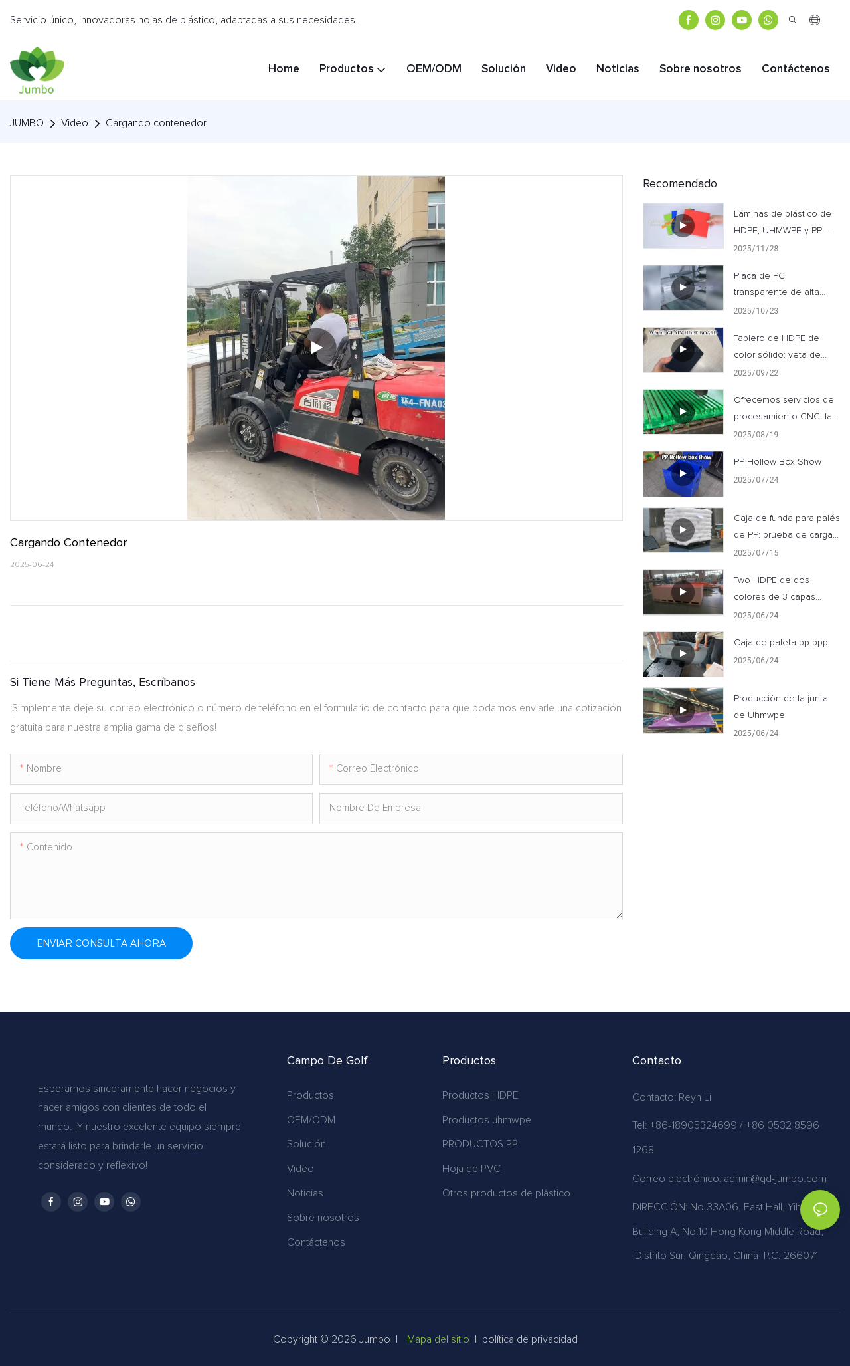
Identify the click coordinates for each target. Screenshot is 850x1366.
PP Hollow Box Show (777, 462)
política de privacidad (530, 1339)
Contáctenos (316, 1242)
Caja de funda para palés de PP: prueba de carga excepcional (787, 529)
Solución (306, 1144)
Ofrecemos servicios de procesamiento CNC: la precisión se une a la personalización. (784, 410)
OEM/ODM (311, 1120)
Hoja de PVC (471, 1168)
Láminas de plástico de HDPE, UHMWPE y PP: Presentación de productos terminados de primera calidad (787, 224)
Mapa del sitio (438, 1339)
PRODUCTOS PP (480, 1144)
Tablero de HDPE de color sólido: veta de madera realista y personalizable (777, 349)
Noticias (305, 1193)
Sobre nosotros (323, 1217)
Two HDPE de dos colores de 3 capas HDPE (774, 591)
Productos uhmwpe (486, 1120)
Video (74, 123)
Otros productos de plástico (506, 1193)
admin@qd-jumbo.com (775, 1178)
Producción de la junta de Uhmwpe (781, 707)
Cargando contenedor (156, 123)
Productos (310, 1095)
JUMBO (27, 123)
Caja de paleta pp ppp (781, 642)
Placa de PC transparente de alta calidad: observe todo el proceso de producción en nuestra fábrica (785, 286)
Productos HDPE (480, 1095)
